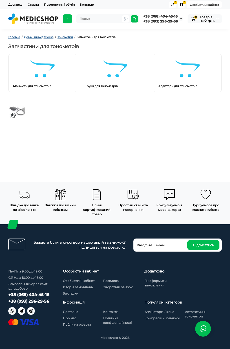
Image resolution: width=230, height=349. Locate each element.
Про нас (69, 318)
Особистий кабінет (204, 5)
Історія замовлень (78, 287)
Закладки (70, 293)
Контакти (87, 4)
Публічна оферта (77, 324)
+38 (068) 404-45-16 (160, 16)
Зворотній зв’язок (118, 287)
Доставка (15, 4)
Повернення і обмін (59, 4)
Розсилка (111, 281)
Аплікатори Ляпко (159, 312)
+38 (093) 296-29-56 (160, 21)
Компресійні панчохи (162, 318)
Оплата (33, 4)
